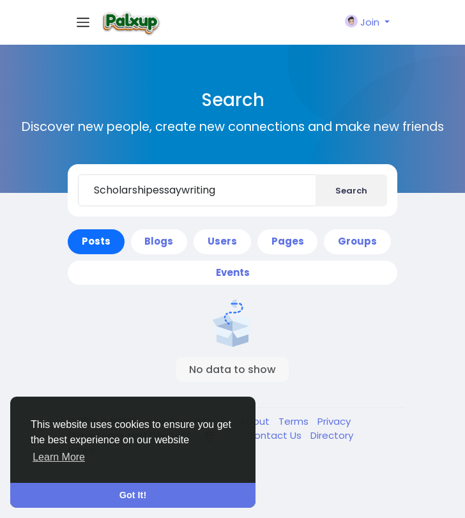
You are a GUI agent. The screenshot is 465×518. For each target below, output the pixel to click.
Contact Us (275, 435)
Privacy (334, 421)
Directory (331, 435)
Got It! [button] (132, 495)
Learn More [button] (59, 457)
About (256, 421)
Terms (294, 421)
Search (351, 191)
